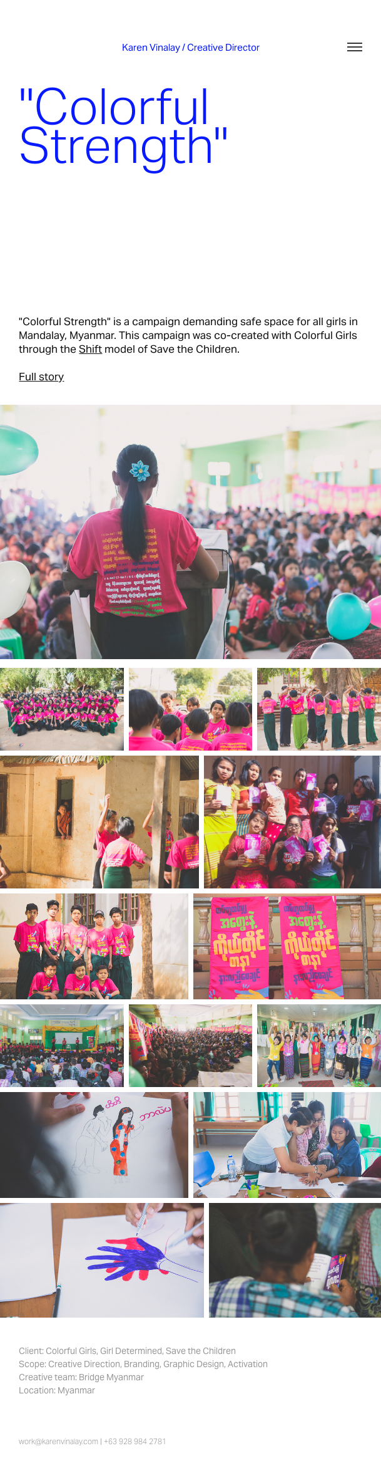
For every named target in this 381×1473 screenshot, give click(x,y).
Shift (90, 349)
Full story (41, 376)
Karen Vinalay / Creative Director (191, 47)
